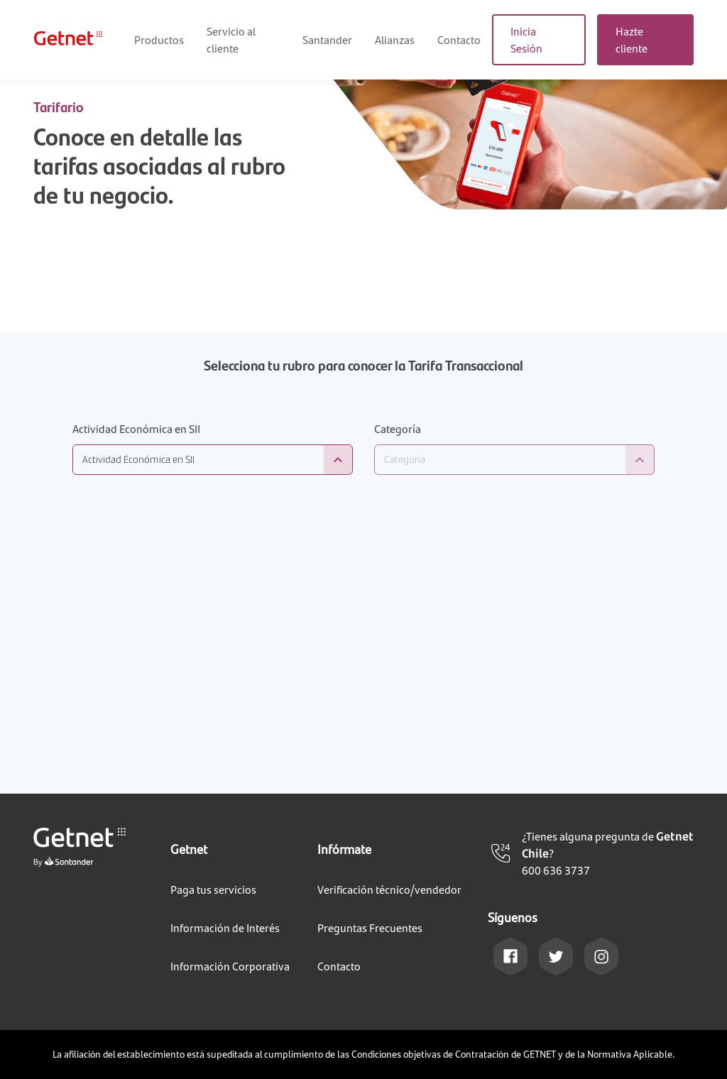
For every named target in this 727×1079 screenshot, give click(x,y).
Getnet (188, 849)
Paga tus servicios (213, 889)
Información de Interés (225, 927)
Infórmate (344, 849)
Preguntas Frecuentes (369, 927)
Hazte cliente (631, 39)
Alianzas (395, 39)
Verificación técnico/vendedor (389, 889)
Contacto (459, 39)
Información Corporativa (230, 966)
